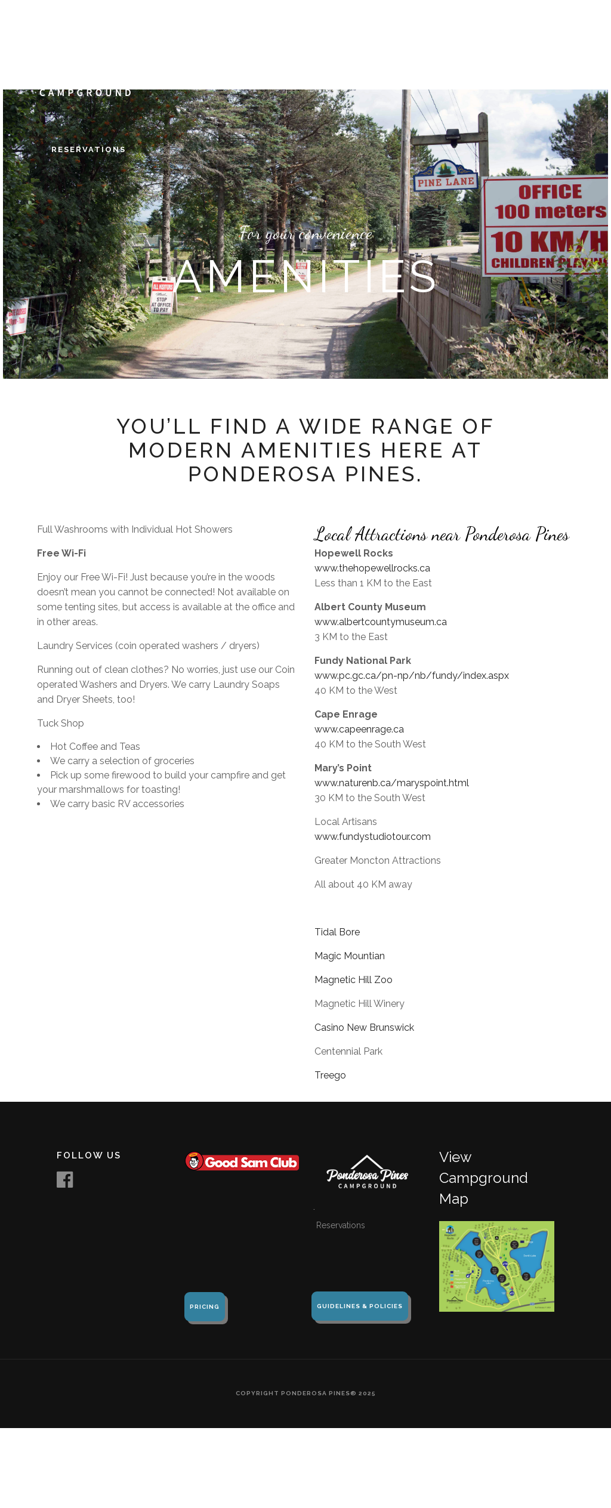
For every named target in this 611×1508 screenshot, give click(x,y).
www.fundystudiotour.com (372, 836)
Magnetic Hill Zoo (353, 979)
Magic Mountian (349, 956)
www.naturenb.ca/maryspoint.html (391, 783)
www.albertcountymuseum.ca (380, 622)
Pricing (205, 1306)
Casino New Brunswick (364, 1027)
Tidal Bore (337, 932)
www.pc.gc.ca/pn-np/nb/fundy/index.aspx (411, 675)
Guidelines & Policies (360, 1306)
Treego (330, 1075)
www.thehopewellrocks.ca (373, 568)
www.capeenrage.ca (359, 729)
